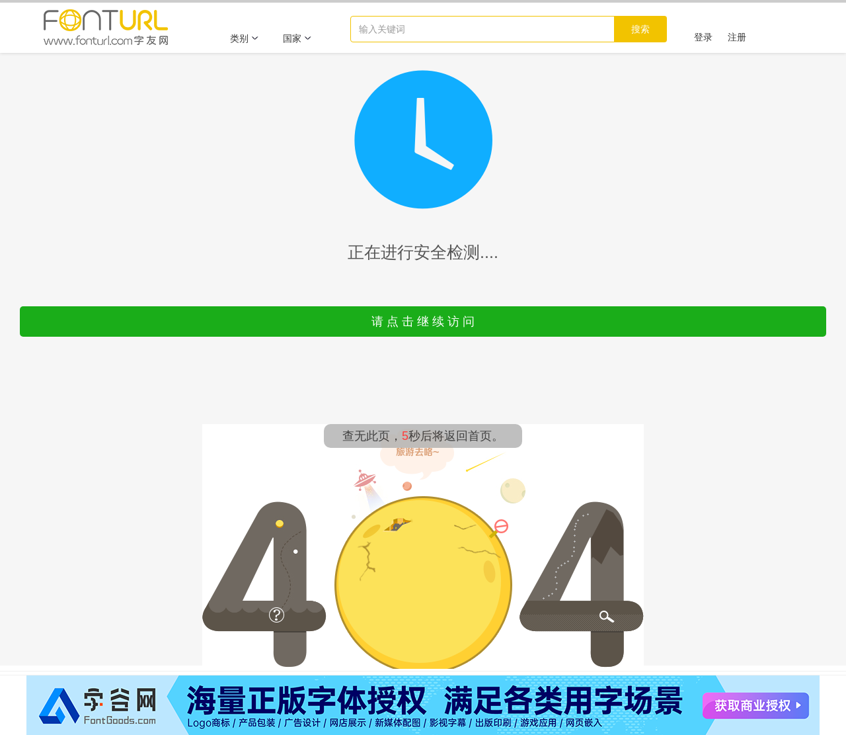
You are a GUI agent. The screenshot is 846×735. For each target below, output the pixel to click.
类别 (244, 38)
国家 (297, 38)
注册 (737, 37)
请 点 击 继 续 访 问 (423, 321)
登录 (703, 37)
